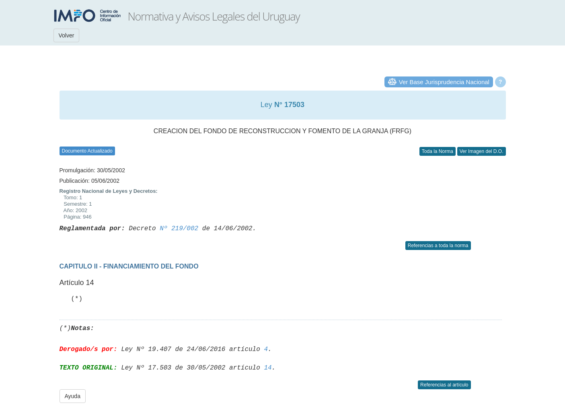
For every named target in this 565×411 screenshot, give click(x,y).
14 (267, 368)
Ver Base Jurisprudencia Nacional (444, 81)
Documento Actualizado (87, 151)
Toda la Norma (437, 151)
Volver (66, 35)
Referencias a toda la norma (438, 245)
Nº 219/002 (179, 228)
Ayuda (72, 396)
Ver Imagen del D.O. (481, 151)
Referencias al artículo (444, 385)
